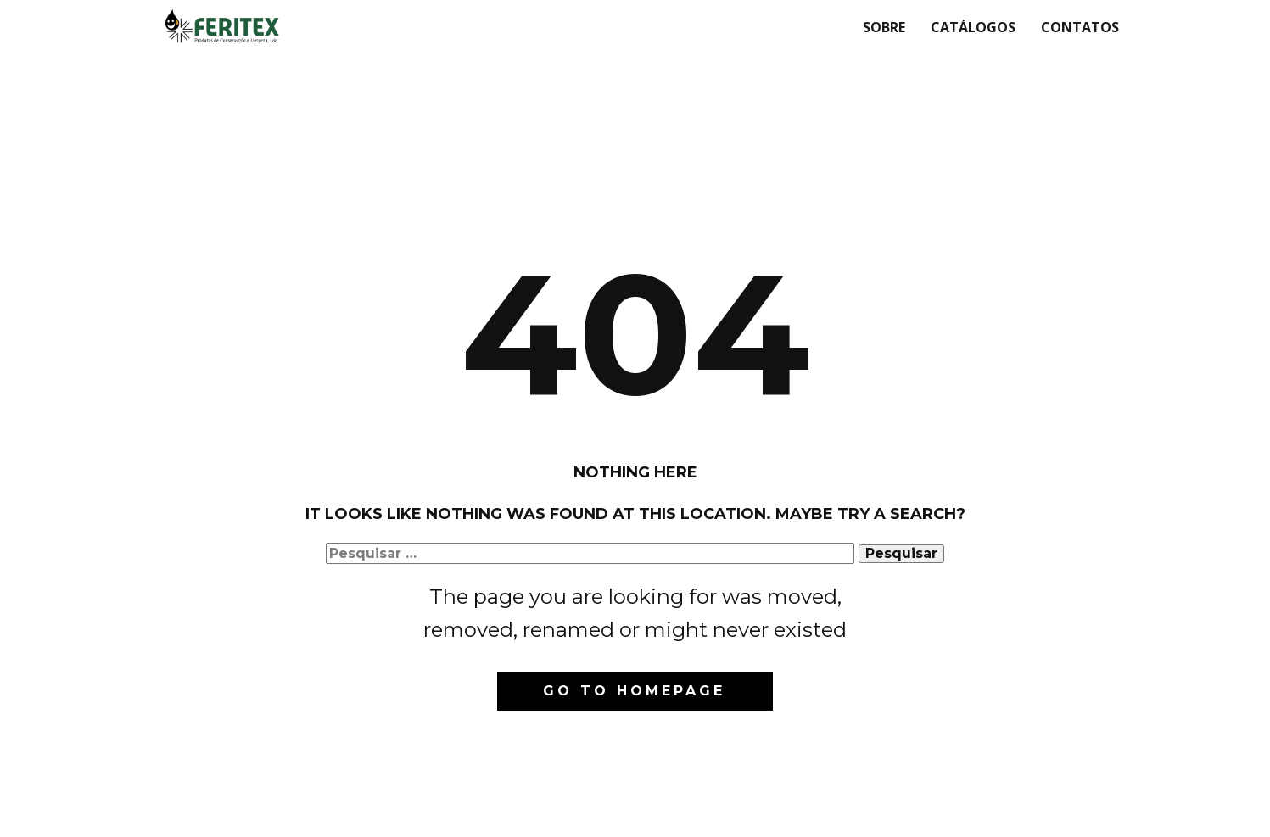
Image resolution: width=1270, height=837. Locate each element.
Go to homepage (634, 691)
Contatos (1080, 27)
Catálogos (973, 27)
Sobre (884, 27)
